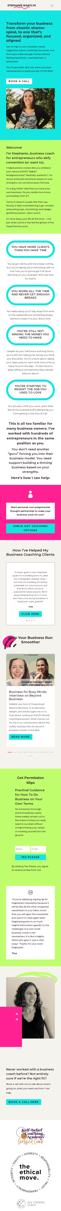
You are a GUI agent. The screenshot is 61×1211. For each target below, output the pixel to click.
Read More (20, 736)
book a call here (24, 1102)
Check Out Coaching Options (30, 528)
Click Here (30, 614)
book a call (19, 81)
